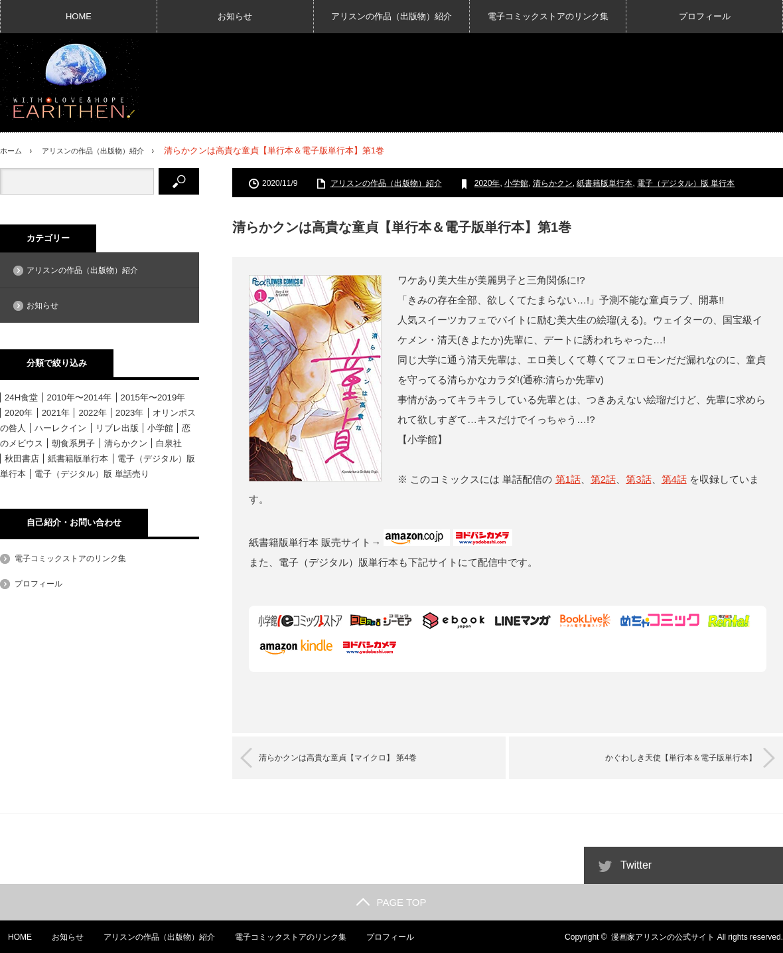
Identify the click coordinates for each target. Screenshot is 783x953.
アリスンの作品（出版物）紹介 (391, 16)
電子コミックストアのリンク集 (548, 16)
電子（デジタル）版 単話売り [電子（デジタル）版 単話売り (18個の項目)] (92, 474)
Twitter (636, 864)
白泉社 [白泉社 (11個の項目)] (169, 443)
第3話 (638, 479)
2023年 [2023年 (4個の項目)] (129, 413)
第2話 (603, 479)
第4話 (674, 479)
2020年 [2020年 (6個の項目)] (19, 413)
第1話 (568, 479)
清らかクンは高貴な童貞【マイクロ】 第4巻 (357, 757)
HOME (79, 16)
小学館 (516, 183)
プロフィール (705, 16)
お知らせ (235, 16)
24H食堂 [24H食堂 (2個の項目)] (21, 397)
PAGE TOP (391, 901)
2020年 (487, 183)
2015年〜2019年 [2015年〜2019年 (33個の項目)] (153, 397)
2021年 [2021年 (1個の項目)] (56, 413)
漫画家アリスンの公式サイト (663, 936)
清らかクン (553, 183)
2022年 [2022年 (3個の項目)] (92, 413)
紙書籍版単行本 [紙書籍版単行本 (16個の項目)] (78, 459)
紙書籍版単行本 (604, 183)
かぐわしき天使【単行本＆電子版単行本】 (661, 757)
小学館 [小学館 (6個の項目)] (160, 428)
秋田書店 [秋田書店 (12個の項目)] (22, 459)
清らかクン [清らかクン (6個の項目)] (125, 443)
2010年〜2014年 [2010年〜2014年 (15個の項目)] (79, 397)
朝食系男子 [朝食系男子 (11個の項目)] (73, 443)
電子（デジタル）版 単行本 (686, 183)
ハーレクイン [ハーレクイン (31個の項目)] (60, 428)
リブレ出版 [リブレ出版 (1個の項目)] (117, 428)
